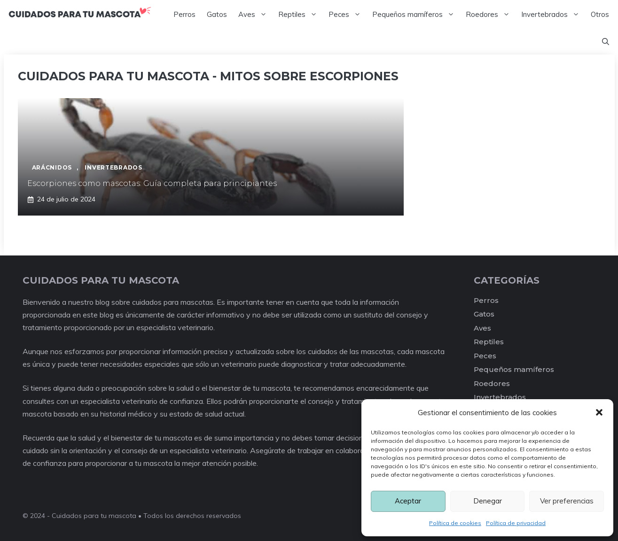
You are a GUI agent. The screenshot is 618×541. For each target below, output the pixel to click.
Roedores (491, 14)
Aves (255, 14)
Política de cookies (455, 522)
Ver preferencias (567, 500)
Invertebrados (553, 14)
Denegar (487, 500)
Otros (600, 14)
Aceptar (408, 500)
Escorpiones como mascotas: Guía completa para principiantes (152, 183)
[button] (599, 412)
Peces (348, 14)
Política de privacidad (516, 522)
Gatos (217, 14)
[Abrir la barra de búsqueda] (605, 41)
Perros (184, 14)
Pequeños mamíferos (416, 14)
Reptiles (300, 14)
